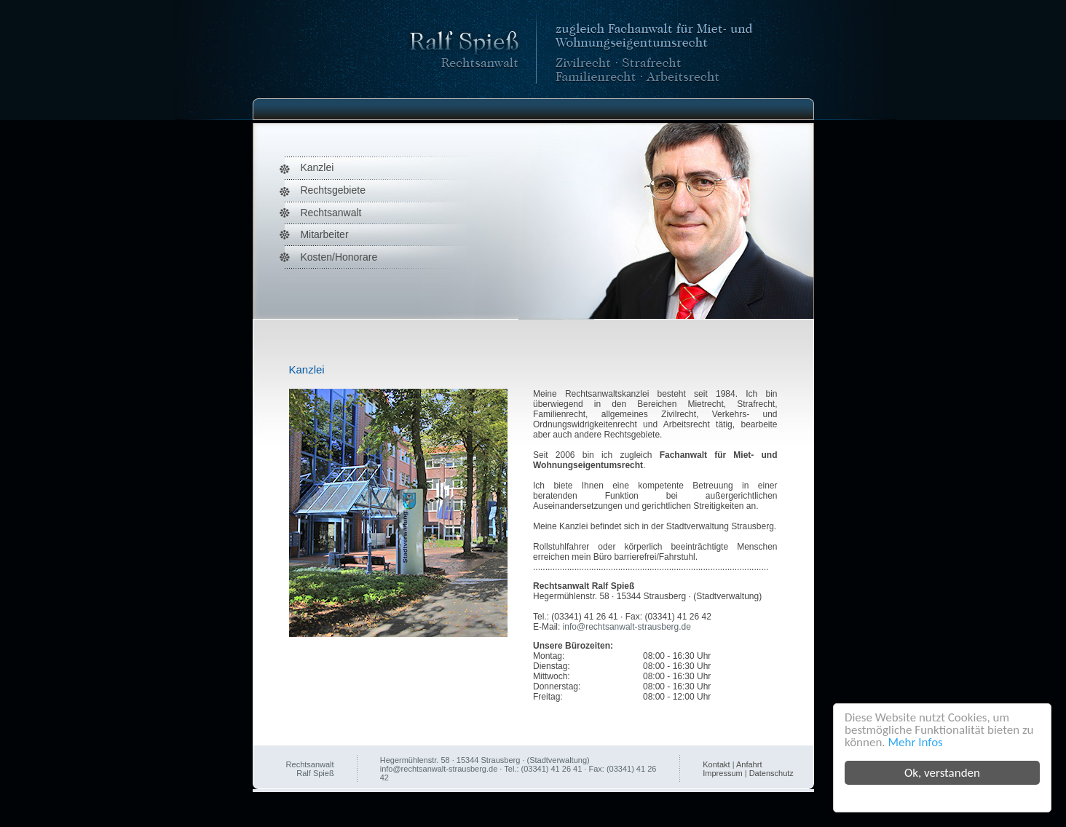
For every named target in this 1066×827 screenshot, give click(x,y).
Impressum (722, 773)
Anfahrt (749, 764)
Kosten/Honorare (338, 257)
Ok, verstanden (942, 772)
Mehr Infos (915, 742)
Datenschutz (771, 773)
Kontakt (716, 764)
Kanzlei (316, 167)
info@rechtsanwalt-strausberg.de (627, 627)
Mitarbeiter (324, 234)
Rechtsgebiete (333, 190)
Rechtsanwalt (330, 212)
